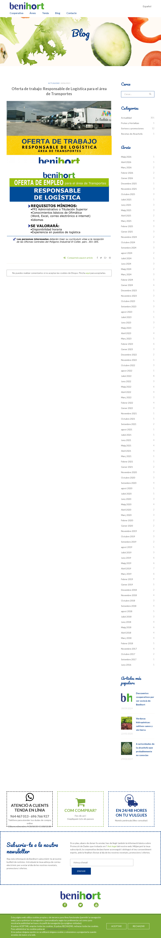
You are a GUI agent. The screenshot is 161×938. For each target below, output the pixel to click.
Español (147, 6)
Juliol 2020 (126, 493)
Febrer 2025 (127, 226)
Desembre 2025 (129, 183)
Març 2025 (126, 221)
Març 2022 (126, 397)
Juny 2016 (126, 664)
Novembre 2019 (129, 531)
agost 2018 (126, 611)
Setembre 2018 (128, 606)
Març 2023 (126, 338)
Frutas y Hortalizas (130, 123)
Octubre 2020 (128, 477)
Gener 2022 (127, 408)
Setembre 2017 (128, 659)
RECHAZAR (138, 926)
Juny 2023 (126, 322)
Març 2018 (126, 638)
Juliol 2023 (126, 317)
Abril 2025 (126, 215)
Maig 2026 (126, 156)
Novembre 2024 (129, 237)
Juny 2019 (126, 557)
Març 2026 (126, 167)
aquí (88, 273)
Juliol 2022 (126, 376)
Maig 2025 (126, 210)
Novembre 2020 (129, 472)
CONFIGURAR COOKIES (56, 929)
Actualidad (54, 83)
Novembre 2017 (129, 648)
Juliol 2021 (126, 434)
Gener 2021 (127, 467)
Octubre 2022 (128, 365)
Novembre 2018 (129, 595)
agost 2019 (126, 547)
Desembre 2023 (129, 290)
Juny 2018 (126, 622)
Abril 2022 (126, 392)
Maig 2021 (126, 445)
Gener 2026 (127, 178)
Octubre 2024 (128, 242)
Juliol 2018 (126, 616)
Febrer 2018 (127, 643)
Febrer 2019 (127, 579)
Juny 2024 (126, 263)
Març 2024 (126, 274)
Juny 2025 (126, 205)
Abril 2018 (126, 632)
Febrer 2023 (127, 344)
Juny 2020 (126, 499)
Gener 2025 (127, 231)
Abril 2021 (126, 450)
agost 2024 (126, 253)
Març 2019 (126, 573)
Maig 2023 (126, 328)
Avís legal (112, 846)
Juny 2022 (126, 381)
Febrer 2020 (127, 520)
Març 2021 (126, 456)
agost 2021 (126, 429)
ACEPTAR (116, 926)
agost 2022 (126, 370)
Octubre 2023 (128, 301)
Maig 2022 (126, 386)
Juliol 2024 (126, 258)
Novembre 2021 (129, 413)
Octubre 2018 (128, 600)
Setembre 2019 (128, 541)
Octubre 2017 (128, 654)
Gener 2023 (127, 349)
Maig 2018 (126, 627)
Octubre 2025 (128, 194)
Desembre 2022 (129, 354)
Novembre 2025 (129, 188)
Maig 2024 (126, 269)
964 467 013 (19, 816)
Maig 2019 (126, 563)
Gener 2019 (127, 584)
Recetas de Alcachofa (131, 133)
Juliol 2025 (126, 199)
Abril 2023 (126, 333)
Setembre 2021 (128, 424)
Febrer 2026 (127, 172)
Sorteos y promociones (132, 128)
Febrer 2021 (127, 461)
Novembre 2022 (129, 360)
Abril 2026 (126, 162)
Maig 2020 (126, 504)
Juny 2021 (126, 440)
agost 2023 (126, 311)
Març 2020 (126, 515)
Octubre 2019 (128, 536)
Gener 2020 (127, 525)
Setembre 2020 (128, 483)
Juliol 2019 (126, 552)
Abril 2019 (126, 568)
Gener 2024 (127, 285)
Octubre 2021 (128, 418)
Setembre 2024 (128, 247)
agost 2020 (126, 488)
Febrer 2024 (127, 279)
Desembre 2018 (129, 590)
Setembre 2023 (128, 306)
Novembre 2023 (129, 295)
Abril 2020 (126, 509)
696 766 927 (40, 816)
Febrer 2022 (127, 402)
